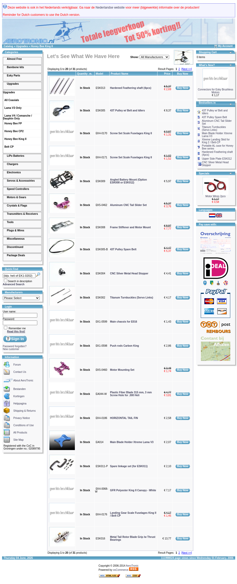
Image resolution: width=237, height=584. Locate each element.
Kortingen (19, 396)
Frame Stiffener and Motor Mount (130, 227)
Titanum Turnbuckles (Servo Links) (131, 297)
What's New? (207, 65)
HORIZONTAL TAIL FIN (124, 418)
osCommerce (120, 569)
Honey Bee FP (12, 123)
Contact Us (19, 372)
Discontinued (15, 247)
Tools (10, 222)
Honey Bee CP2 (13, 131)
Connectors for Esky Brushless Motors (215, 91)
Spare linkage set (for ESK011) (129, 466)
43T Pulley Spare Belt (123, 249)
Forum (17, 364)
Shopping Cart (208, 52)
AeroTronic (132, 565)
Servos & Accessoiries (21, 180)
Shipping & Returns (24, 410)
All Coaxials (11, 100)
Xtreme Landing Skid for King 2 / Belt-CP (216, 141)
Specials (204, 173)
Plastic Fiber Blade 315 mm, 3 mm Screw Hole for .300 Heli (131, 394)
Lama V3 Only (12, 107)
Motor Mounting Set (122, 369)
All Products (20, 432)
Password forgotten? (15, 346)
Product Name (120, 73)
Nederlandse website (110, 7)
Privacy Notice (21, 418)
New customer (11, 349)
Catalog (8, 46)
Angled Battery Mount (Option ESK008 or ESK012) (128, 181)
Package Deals (16, 255)
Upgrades (22, 46)
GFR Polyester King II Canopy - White (133, 490)
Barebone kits (15, 67)
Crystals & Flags (17, 205)
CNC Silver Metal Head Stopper (129, 273)
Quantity (85, 73)
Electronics (14, 172)
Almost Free (14, 59)
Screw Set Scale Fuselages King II (131, 133)
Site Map (18, 439)
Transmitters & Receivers (22, 213)
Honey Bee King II (42, 46)
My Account (225, 46)
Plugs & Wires (15, 230)
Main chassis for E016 (123, 321)
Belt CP (8, 146)
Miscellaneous (16, 238)
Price (167, 73)
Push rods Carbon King (124, 345)
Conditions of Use (23, 425)
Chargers (12, 164)
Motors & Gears (16, 197)
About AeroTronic (23, 380)
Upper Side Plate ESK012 (217, 158)
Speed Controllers (18, 189)
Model (100, 73)
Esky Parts (13, 75)
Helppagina (20, 403)
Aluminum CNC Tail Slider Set (128, 205)
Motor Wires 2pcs (215, 196)
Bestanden (19, 389)
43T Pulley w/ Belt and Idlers (127, 110)
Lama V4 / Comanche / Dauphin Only (17, 117)
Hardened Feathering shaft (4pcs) (130, 88)
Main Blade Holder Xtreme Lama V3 (132, 442)
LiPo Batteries (15, 155)
